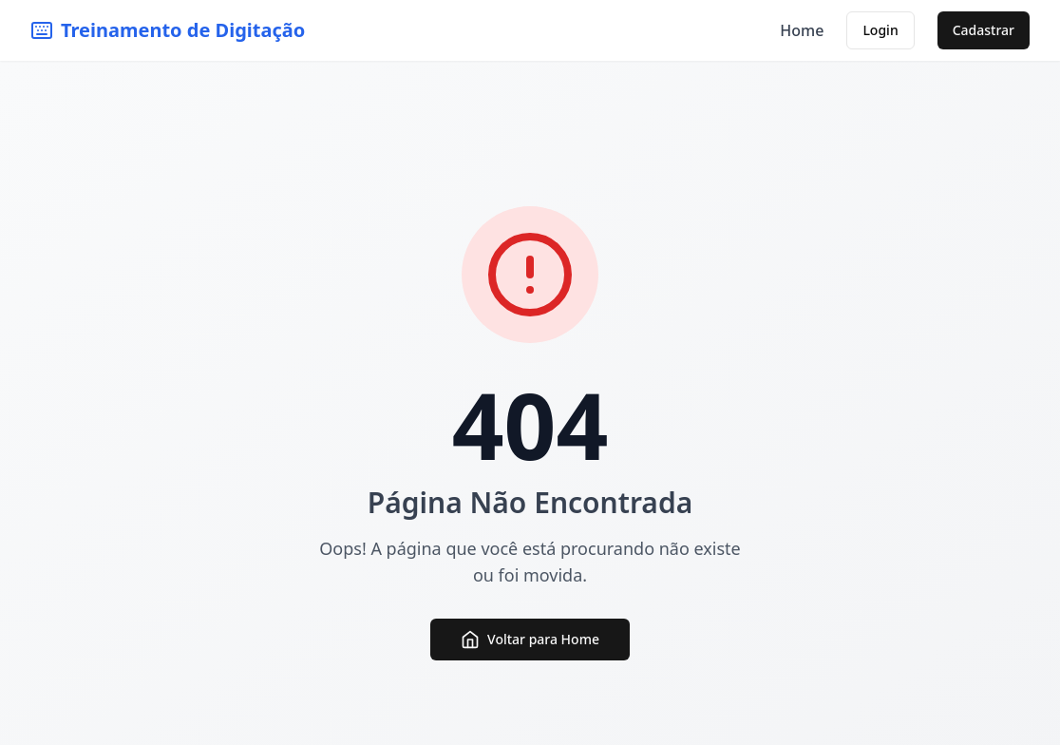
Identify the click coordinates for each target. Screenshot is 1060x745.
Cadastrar (983, 30)
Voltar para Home (530, 639)
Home (801, 30)
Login (880, 30)
